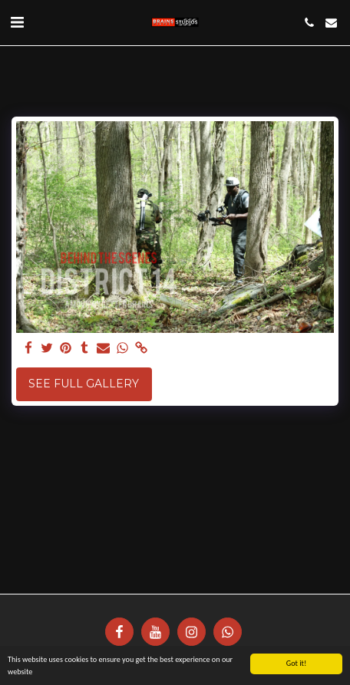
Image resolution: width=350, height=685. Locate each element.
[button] (17, 22)
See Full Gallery (83, 383)
